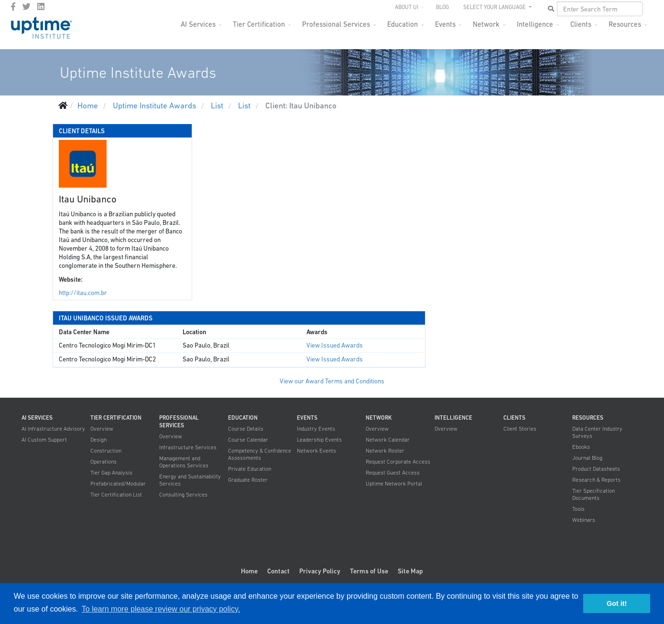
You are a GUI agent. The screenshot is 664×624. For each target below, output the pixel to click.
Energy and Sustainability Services (190, 480)
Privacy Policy (319, 571)
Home (249, 571)
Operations (103, 461)
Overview (101, 428)
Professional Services (336, 24)
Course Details (245, 428)
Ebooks (581, 447)
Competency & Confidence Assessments (259, 454)
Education (402, 24)
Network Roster (385, 450)
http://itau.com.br (83, 292)
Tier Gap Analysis (111, 472)
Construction (105, 450)
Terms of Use (369, 571)
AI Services (198, 24)
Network (486, 24)
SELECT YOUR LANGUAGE (495, 7)
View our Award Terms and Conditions (332, 381)
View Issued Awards (334, 345)
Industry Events (316, 428)
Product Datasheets (596, 468)
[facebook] (13, 6)
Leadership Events (319, 439)
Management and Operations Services (183, 462)
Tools (578, 509)
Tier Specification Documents (593, 494)
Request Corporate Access (398, 461)
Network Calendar (388, 439)
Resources (625, 24)
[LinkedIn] (40, 6)
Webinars (583, 520)
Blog (442, 7)
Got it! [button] (617, 603)
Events (445, 24)
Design (98, 439)
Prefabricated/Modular (118, 483)
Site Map (410, 571)
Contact (278, 571)
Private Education (249, 468)
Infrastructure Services (188, 447)
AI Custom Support (44, 439)
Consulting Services (183, 494)
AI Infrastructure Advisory (53, 428)
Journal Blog (587, 458)
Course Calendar (248, 439)
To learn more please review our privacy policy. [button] (161, 609)
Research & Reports (596, 479)
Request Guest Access (393, 472)
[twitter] (26, 6)
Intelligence (535, 24)
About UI (406, 7)
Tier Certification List (116, 494)
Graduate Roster (248, 479)
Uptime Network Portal (394, 483)
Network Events (316, 450)
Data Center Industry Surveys (597, 432)
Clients (580, 24)
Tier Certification (259, 24)
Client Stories (519, 428)
